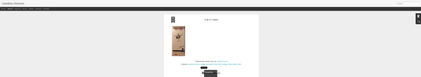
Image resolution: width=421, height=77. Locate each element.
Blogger (219, 75)
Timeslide (46, 9)
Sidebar (31, 9)
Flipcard (10, 9)
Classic (3, 9)
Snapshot (38, 9)
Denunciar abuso (225, 75)
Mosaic (24, 9)
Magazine (17, 9)
